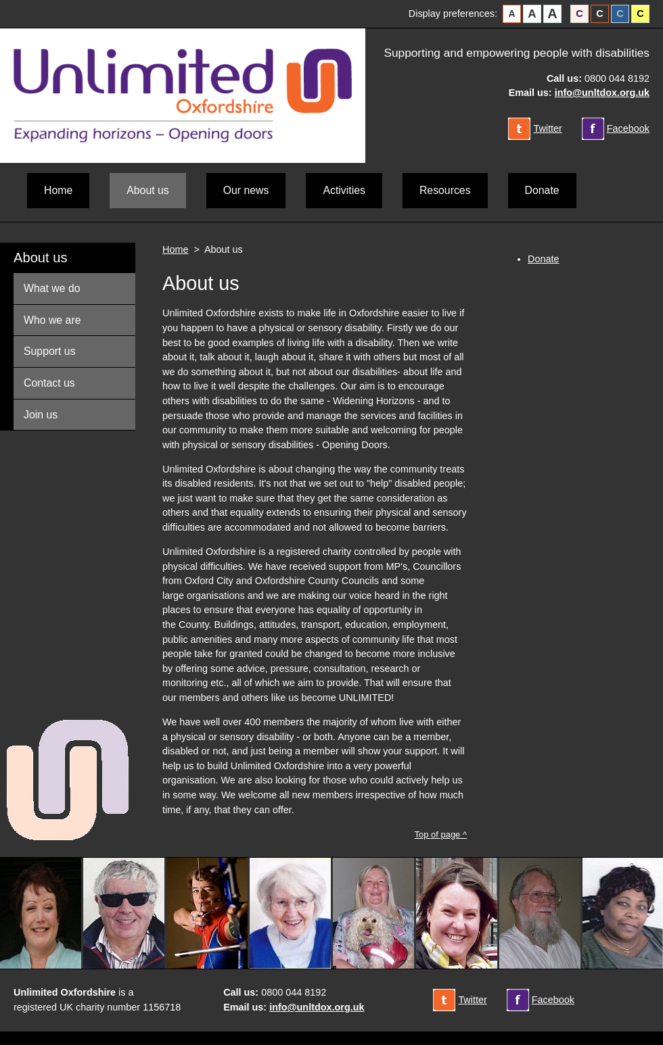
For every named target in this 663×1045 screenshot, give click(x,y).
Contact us (49, 383)
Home (58, 190)
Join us (41, 414)
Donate (542, 190)
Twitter (547, 128)
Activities (344, 190)
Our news (246, 190)
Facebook (628, 128)
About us (41, 257)
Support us (50, 351)
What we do (52, 288)
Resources (445, 190)
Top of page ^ (441, 834)
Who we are (52, 320)
